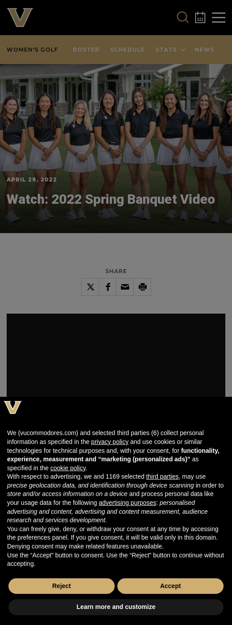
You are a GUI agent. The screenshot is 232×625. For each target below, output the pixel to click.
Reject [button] (61, 585)
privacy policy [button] (109, 441)
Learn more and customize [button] (115, 606)
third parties (162, 476)
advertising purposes (127, 502)
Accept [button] (170, 585)
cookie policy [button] (67, 468)
